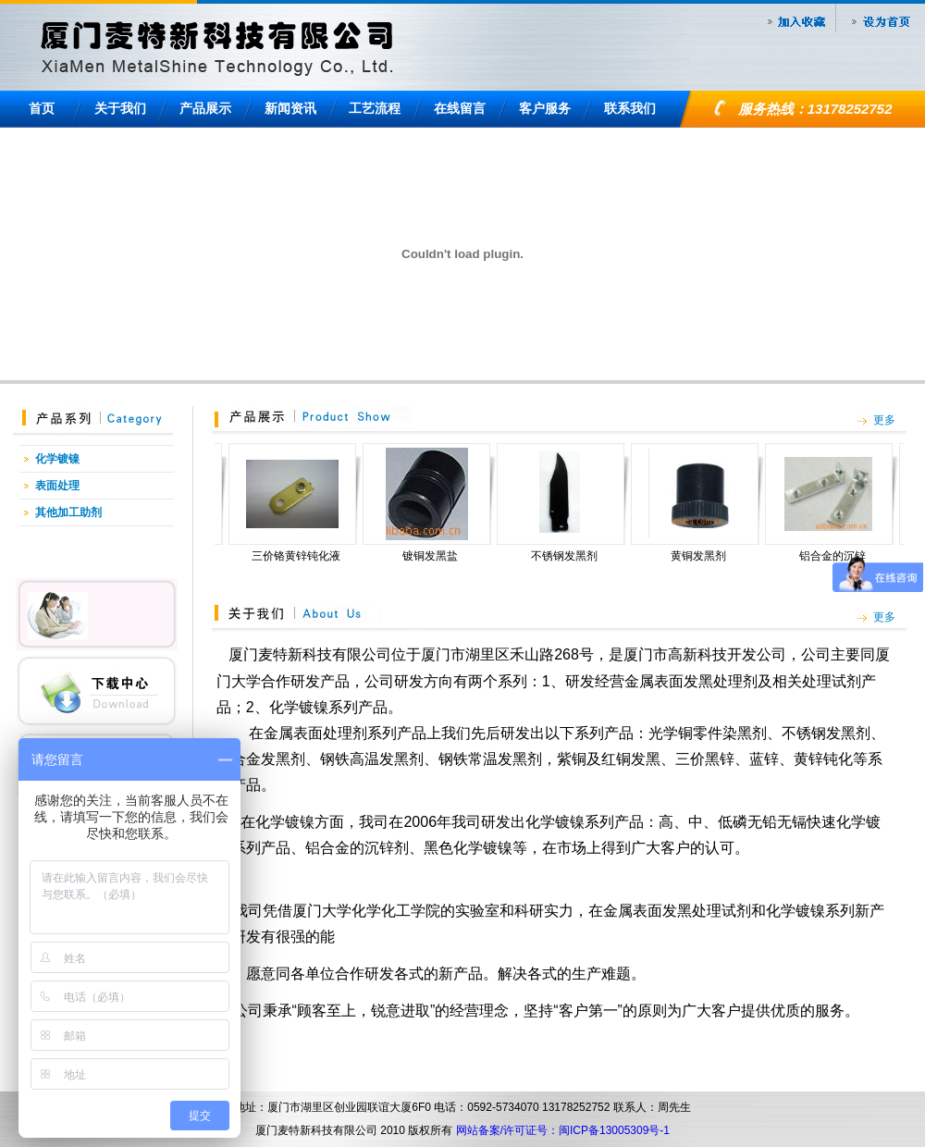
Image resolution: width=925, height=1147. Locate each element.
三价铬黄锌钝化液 (304, 555)
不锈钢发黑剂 (572, 555)
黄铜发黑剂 (706, 555)
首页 (42, 108)
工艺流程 (375, 108)
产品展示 (205, 108)
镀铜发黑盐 (438, 555)
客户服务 (545, 108)
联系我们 (630, 108)
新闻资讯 (290, 108)
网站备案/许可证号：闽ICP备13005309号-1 (563, 1130)
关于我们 (120, 108)
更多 (884, 419)
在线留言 (460, 108)
